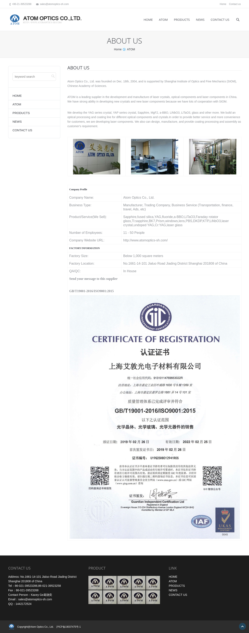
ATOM (173, 581)
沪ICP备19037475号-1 (68, 626)
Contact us (235, 4)
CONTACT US (178, 594)
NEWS (173, 590)
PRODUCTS (177, 585)
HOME (173, 576)
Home (223, 4)
